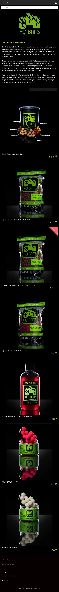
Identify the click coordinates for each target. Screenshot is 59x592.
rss (39, 588)
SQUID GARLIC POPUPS (10, 482)
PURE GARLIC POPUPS (10, 547)
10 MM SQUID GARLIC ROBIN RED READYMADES (19, 285)
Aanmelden (5, 580)
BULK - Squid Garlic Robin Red (12, 154)
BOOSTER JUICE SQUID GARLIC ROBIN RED (17, 416)
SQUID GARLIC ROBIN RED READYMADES (16, 219)
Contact (3, 563)
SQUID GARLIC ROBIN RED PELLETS (14, 351)
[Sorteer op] (43, 89)
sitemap (35, 588)
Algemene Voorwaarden (7, 565)
